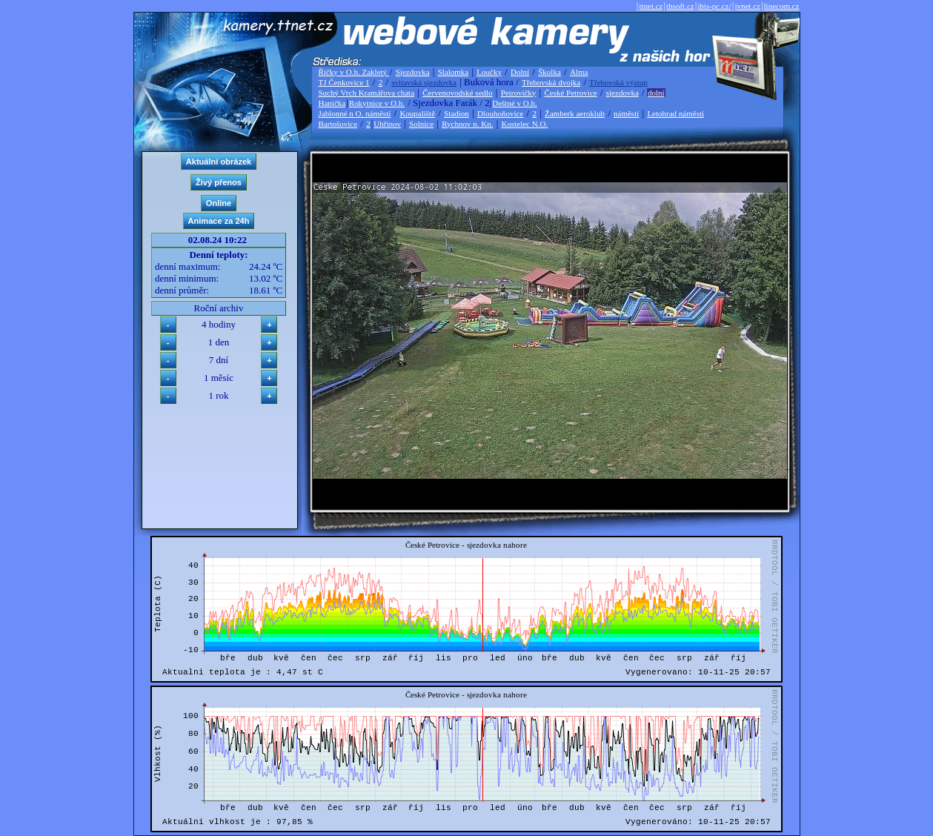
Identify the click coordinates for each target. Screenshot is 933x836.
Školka (549, 71)
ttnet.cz (651, 5)
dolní (656, 92)
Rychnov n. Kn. (467, 123)
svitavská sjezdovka (423, 82)
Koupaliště (417, 113)
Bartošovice (338, 123)
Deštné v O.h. (514, 103)
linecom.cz (782, 5)
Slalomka (453, 71)
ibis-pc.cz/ (714, 5)
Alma (579, 71)
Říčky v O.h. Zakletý (354, 71)
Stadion (456, 113)
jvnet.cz (747, 5)
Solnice (421, 123)
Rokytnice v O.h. (377, 103)
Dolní (520, 71)
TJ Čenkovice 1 (344, 82)
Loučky (489, 71)
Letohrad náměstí (675, 113)
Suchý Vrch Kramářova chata (367, 92)
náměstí (626, 113)
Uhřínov (387, 123)
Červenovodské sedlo (457, 92)
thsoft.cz (680, 5)
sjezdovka (622, 92)
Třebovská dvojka (551, 82)
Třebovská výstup (618, 82)
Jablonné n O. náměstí (355, 113)
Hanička (332, 103)
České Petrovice (570, 92)
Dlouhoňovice (500, 113)
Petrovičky (519, 92)
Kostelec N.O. (525, 123)
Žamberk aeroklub (575, 113)
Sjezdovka (413, 71)
